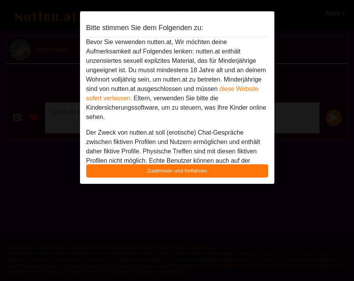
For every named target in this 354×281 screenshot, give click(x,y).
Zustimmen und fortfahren (177, 171)
